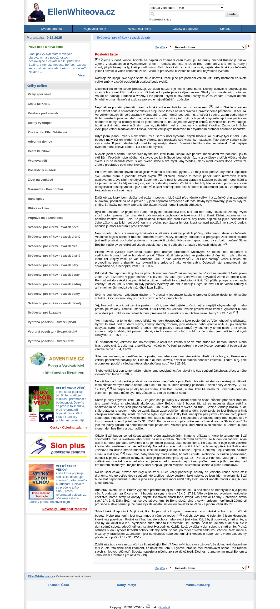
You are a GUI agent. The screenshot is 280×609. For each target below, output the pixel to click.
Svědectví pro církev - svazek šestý (54, 274)
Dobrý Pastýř (126, 585)
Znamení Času (58, 585)
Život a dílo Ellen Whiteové (47, 132)
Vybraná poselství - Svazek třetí (51, 341)
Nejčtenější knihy (139, 28)
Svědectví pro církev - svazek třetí (53, 246)
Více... (82, 75)
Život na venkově (40, 179)
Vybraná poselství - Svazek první (52, 322)
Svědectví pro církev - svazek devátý (54, 303)
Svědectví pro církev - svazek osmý (54, 293)
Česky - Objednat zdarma (68, 427)
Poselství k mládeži (42, 170)
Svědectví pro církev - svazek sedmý (54, 284)
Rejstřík (160, 47)
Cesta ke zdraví (39, 151)
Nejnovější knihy (94, 28)
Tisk (151, 607)
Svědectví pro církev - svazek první (53, 227)
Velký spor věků (39, 94)
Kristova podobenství (44, 113)
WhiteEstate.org (198, 585)
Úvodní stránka (51, 28)
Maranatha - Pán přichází (46, 189)
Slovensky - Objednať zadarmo (64, 509)
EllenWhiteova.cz (71, 12)
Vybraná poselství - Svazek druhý (52, 331)
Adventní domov (40, 141)
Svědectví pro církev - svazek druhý (54, 236)
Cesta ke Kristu (39, 103)
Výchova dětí (37, 160)
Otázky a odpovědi (185, 28)
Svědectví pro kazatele (44, 312)
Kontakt (225, 28)
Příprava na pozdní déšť (45, 218)
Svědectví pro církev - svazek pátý (53, 265)
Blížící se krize (38, 208)
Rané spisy (36, 198)
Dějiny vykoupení (40, 123)
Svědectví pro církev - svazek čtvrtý (54, 255)
